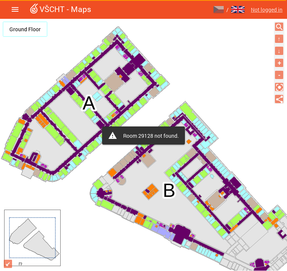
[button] (15, 9)
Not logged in (266, 9)
